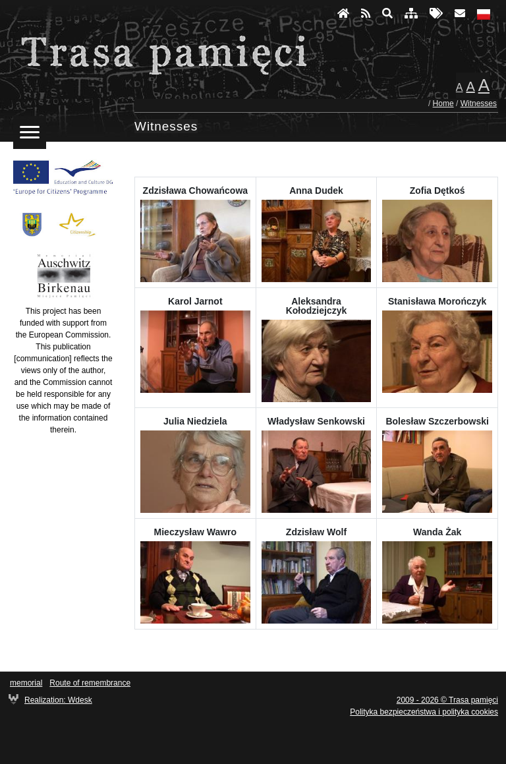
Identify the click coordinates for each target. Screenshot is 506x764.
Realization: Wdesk (58, 700)
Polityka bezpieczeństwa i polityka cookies (424, 712)
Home (443, 103)
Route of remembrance (89, 683)
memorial (26, 683)
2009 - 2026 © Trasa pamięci (447, 700)
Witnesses (479, 103)
